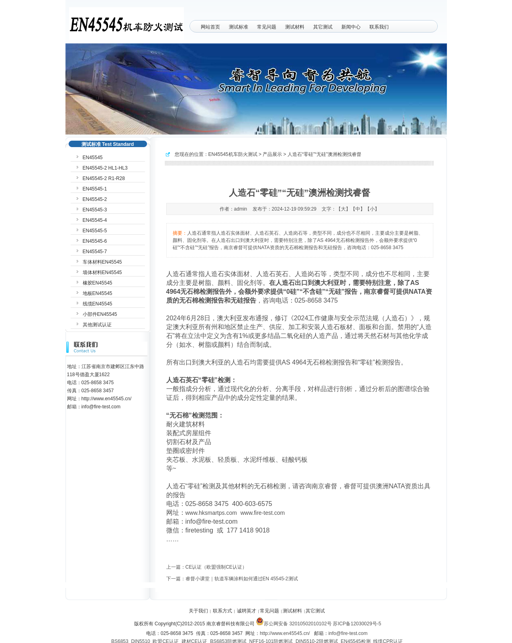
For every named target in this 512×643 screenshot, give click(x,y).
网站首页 (210, 27)
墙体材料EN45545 (102, 272)
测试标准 (238, 27)
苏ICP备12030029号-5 (357, 624)
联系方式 (222, 611)
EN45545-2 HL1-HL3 (105, 168)
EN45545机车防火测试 (232, 154)
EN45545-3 (95, 210)
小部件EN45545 (100, 314)
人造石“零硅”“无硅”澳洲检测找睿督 (324, 154)
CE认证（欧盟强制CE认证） (216, 567)
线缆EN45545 (97, 304)
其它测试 (322, 27)
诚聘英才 (246, 611)
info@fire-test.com (348, 633)
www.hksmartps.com (211, 513)
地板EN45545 (97, 293)
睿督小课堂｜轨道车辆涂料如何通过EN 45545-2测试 (242, 579)
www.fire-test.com (263, 513)
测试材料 (294, 27)
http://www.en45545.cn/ (285, 633)
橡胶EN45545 (97, 283)
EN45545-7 (95, 251)
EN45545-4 (95, 220)
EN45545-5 (95, 230)
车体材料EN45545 (102, 262)
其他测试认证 (97, 325)
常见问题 (266, 27)
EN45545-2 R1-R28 (104, 178)
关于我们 (198, 611)
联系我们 (379, 27)
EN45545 (93, 157)
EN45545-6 (95, 241)
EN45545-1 (95, 189)
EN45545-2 (95, 199)
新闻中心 (351, 27)
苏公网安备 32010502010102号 (294, 624)
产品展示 (272, 154)
